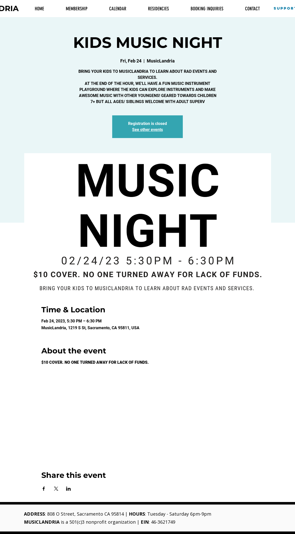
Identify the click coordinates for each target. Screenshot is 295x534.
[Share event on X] (56, 489)
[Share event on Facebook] (43, 489)
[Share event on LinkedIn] (68, 489)
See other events (147, 129)
